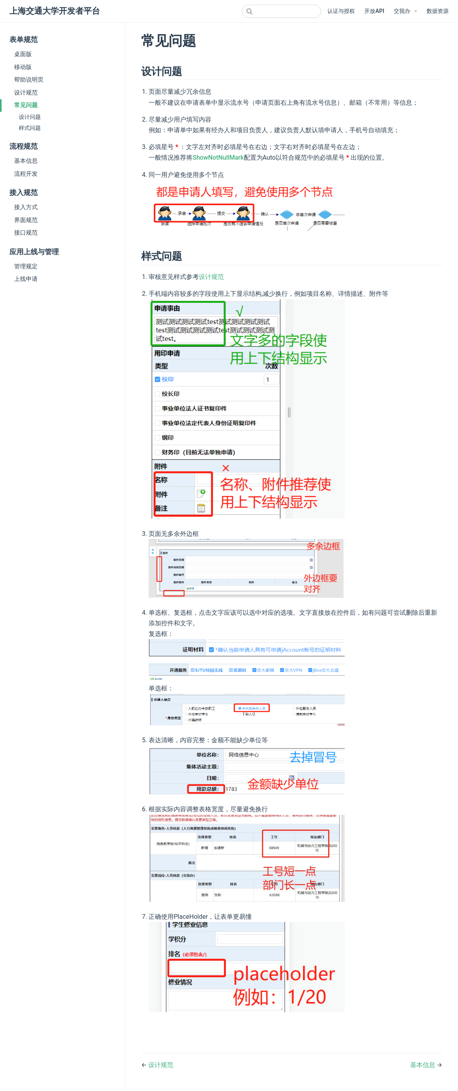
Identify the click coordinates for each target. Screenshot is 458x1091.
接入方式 (26, 207)
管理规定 (26, 266)
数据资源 (438, 11)
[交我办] (405, 11)
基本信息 (26, 160)
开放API (374, 11)
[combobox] (281, 11)
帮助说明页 (29, 79)
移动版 (23, 67)
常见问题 (26, 105)
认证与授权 (341, 11)
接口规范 (26, 232)
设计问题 (30, 117)
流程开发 (26, 173)
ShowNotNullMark (218, 157)
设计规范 (26, 92)
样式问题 (30, 128)
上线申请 (26, 278)
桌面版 (23, 54)
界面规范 (26, 220)
